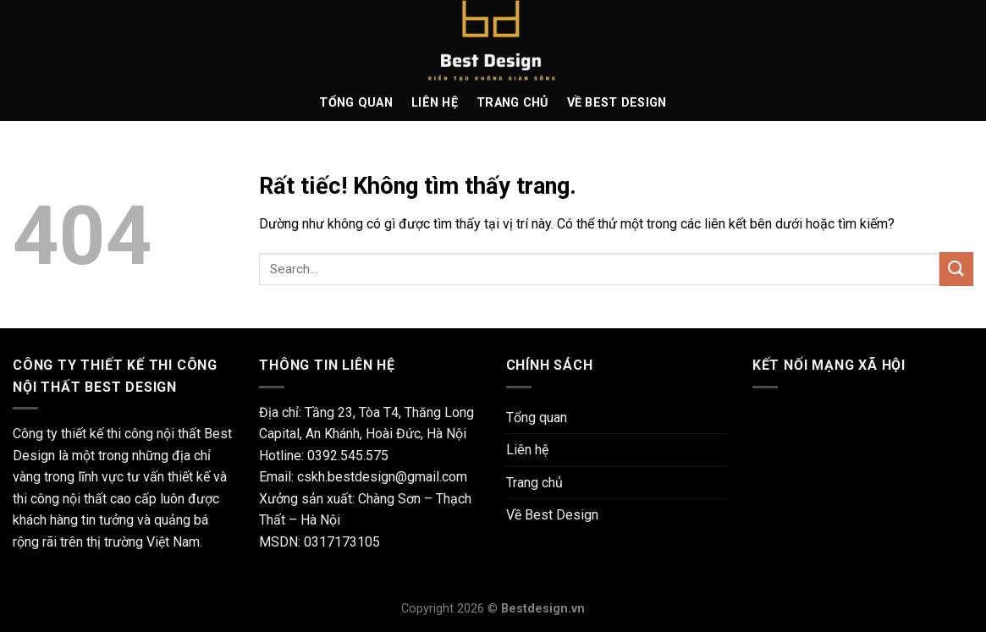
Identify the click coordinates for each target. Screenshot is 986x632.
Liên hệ (434, 103)
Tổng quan (356, 103)
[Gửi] (956, 268)
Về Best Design (617, 103)
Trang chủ (512, 103)
